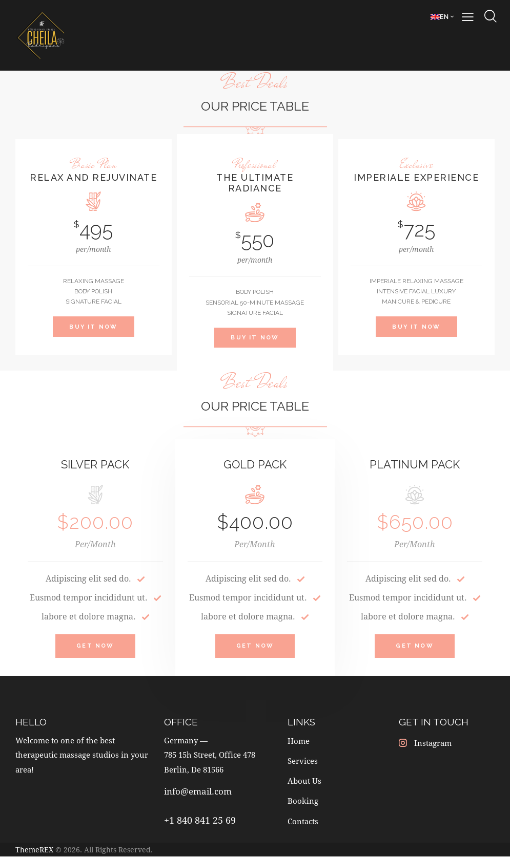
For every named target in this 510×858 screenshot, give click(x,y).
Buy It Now (93, 327)
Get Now (95, 648)
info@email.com (198, 794)
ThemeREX (34, 851)
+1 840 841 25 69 (200, 823)
